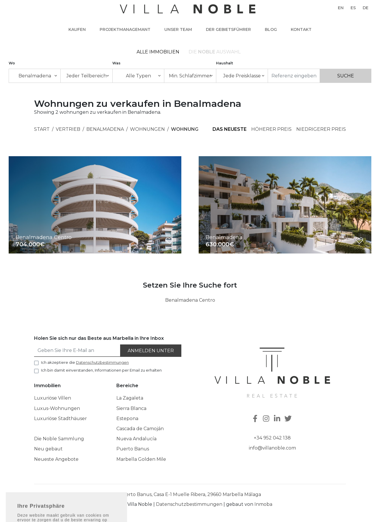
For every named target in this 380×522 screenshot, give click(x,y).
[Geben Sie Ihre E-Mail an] (77, 350)
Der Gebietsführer (228, 29)
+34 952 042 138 (272, 438)
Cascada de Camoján (140, 428)
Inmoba (263, 504)
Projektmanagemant (125, 29)
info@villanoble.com (272, 448)
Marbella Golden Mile (141, 459)
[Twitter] (288, 419)
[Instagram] (266, 419)
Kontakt (301, 29)
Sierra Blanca (131, 408)
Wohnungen (147, 129)
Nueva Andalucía (136, 438)
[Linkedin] (277, 419)
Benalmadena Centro (190, 300)
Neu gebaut (48, 449)
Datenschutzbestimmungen (189, 504)
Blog (271, 29)
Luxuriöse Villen (52, 398)
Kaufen (77, 29)
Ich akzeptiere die (85, 362)
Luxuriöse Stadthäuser (60, 418)
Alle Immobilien (158, 52)
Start (42, 129)
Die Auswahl (215, 52)
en (341, 7)
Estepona (127, 418)
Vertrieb (68, 129)
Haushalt (224, 63)
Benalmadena (105, 129)
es (353, 7)
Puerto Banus (132, 449)
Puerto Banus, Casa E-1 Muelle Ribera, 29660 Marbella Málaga (190, 494)
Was (116, 63)
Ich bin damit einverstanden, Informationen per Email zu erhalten (101, 370)
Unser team (178, 29)
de (365, 7)
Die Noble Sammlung (59, 438)
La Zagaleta (129, 398)
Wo (12, 63)
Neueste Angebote (56, 459)
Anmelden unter (151, 350)
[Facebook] (256, 419)
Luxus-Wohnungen (57, 408)
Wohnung (184, 129)
